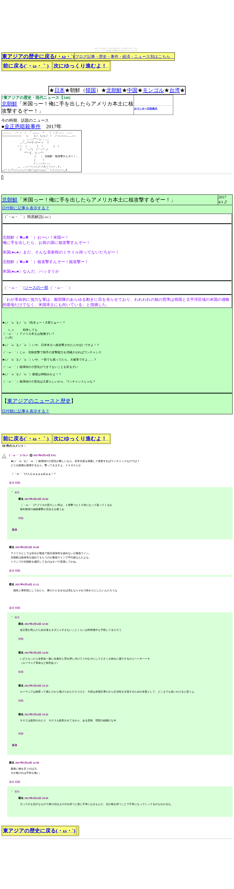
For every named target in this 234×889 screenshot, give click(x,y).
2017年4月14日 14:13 (36, 685)
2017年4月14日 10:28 (27, 547)
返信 (11, 482)
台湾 (174, 90)
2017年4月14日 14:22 (36, 714)
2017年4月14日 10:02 (36, 499)
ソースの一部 (36, 288)
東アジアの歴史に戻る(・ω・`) (38, 56)
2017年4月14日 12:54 (36, 652)
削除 (17, 482)
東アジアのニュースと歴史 (39, 401)
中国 (132, 90)
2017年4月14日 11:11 (27, 584)
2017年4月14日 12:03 (36, 624)
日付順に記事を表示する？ (25, 208)
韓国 (90, 90)
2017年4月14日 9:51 (44, 455)
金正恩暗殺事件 (22, 126)
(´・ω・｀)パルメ (18, 455)
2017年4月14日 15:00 (36, 798)
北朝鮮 (114, 90)
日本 (59, 90)
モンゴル (153, 90)
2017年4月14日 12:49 (27, 762)
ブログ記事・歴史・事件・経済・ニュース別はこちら (124, 56)
